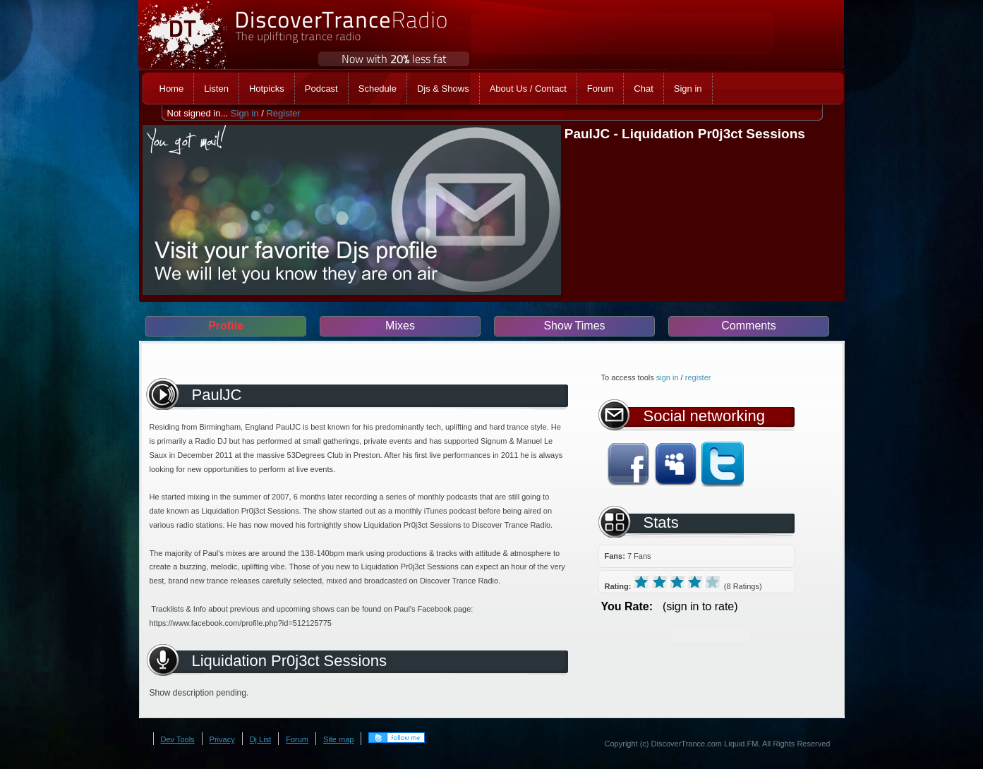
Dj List (261, 739)
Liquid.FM (741, 743)
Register (283, 113)
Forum (297, 739)
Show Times (574, 326)
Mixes (400, 326)
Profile (225, 326)
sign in (667, 377)
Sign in (245, 113)
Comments (748, 326)
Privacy (222, 739)
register (698, 377)
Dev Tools (178, 739)
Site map (338, 739)
